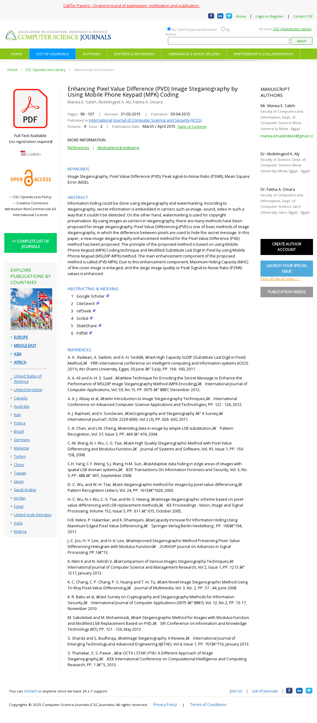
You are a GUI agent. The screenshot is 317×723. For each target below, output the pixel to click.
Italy (17, 414)
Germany (22, 439)
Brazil (19, 431)
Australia (21, 406)
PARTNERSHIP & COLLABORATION (263, 54)
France (20, 423)
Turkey (20, 456)
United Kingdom (28, 389)
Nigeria (20, 531)
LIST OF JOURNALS (52, 54)
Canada (20, 398)
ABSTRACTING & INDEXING (93, 288)
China (19, 464)
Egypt (18, 506)
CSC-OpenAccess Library (45, 69)
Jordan (20, 498)
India (18, 523)
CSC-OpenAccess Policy (32, 196)
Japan (19, 481)
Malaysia (21, 448)
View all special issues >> (281, 279)
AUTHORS (91, 54)
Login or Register (270, 16)
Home (241, 16)
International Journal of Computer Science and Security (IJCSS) (145, 120)
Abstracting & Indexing (118, 147)
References (79, 147)
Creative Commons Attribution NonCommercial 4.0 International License (30, 209)
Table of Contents (191, 126)
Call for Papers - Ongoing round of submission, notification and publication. (131, 5)
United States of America (28, 379)
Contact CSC (303, 16)
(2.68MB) (33, 154)
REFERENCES (79, 350)
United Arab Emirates (32, 514)
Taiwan (20, 473)
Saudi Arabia (25, 489)
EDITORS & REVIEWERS (134, 54)
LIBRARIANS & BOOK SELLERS (194, 54)
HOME (17, 54)
